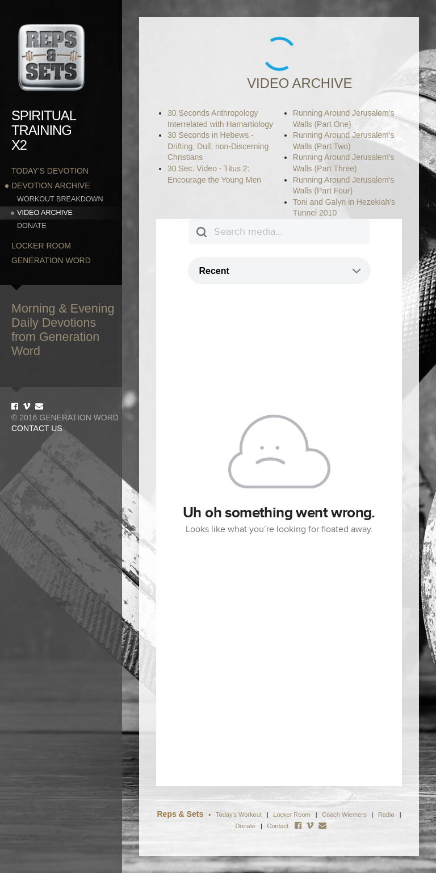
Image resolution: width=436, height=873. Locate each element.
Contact (277, 826)
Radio (386, 814)
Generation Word (51, 260)
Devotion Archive (50, 185)
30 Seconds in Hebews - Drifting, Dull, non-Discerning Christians (218, 146)
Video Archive (45, 213)
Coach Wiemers (345, 814)
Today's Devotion (50, 170)
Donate (32, 226)
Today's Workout (239, 814)
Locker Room (41, 245)
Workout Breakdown (60, 199)
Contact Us (36, 428)
